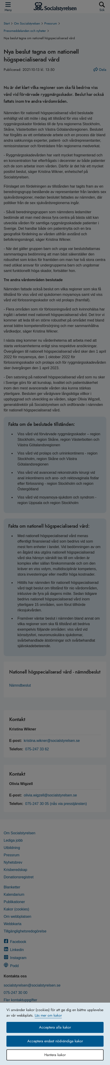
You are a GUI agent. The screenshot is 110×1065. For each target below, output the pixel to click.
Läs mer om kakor (48, 1015)
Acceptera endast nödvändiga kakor (55, 1041)
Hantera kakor (55, 1054)
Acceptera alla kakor (55, 1027)
